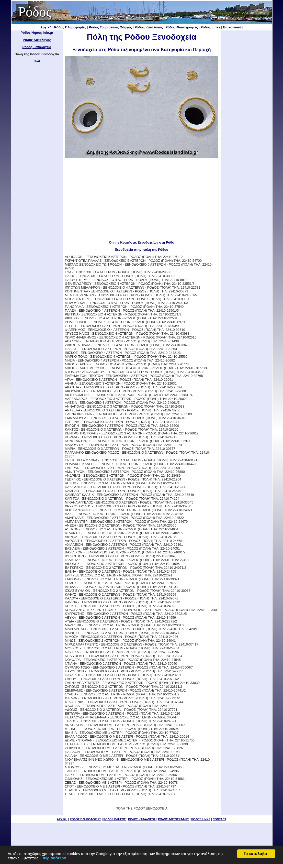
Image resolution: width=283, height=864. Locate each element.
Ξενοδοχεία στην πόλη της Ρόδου (141, 249)
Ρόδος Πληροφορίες (70, 27)
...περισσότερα (52, 858)
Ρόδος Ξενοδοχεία (36, 47)
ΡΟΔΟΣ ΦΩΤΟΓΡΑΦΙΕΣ (173, 819)
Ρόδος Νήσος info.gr (36, 33)
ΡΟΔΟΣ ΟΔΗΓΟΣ (115, 819)
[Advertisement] (142, 199)
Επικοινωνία (233, 27)
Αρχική (45, 27)
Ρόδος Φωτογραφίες (181, 27)
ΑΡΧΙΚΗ (62, 819)
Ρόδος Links (210, 27)
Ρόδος (35, 11)
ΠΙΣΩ (37, 60)
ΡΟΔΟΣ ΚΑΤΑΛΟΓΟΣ (142, 819)
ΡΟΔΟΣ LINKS (200, 819)
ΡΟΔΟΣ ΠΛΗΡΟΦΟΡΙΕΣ (85, 819)
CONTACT (219, 819)
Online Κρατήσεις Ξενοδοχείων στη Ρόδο (141, 242)
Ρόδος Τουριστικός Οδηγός (110, 27)
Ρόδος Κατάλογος (148, 27)
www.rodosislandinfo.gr (250, 12)
